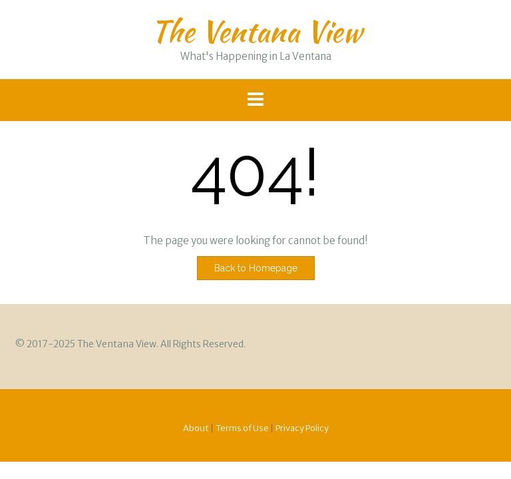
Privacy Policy (302, 428)
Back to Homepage (255, 268)
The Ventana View (255, 31)
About (196, 428)
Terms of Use (242, 428)
